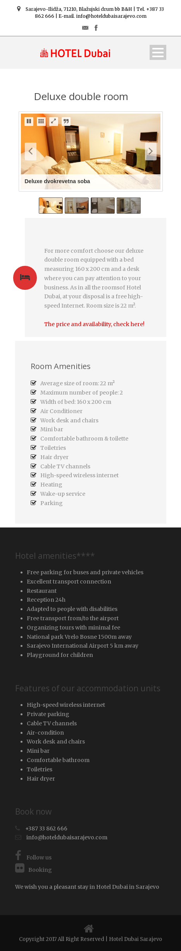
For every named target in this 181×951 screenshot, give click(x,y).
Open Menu (158, 52)
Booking (33, 869)
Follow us (33, 857)
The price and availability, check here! (94, 324)
